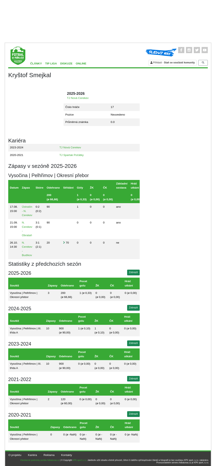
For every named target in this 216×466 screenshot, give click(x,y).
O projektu (14, 455)
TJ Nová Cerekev (77, 98)
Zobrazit (133, 272)
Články (36, 63)
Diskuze (66, 63)
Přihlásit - (172, 62)
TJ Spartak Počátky (71, 155)
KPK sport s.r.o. (80, 460)
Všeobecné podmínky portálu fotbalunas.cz (39, 460)
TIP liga (51, 63)
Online (81, 63)
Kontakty (66, 455)
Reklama (49, 455)
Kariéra (32, 455)
